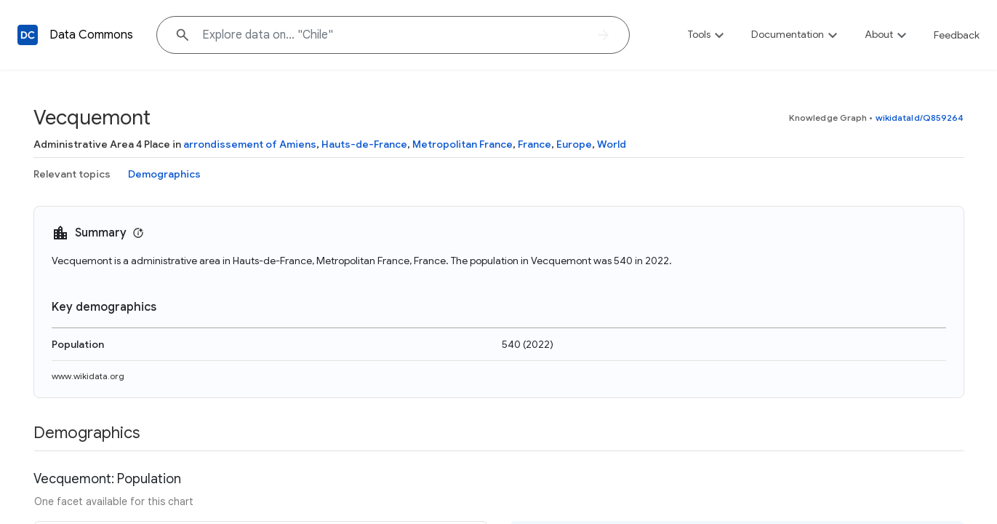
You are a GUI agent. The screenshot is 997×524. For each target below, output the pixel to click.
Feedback (957, 34)
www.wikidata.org (88, 375)
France (534, 144)
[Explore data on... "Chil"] (393, 35)
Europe (574, 144)
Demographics (164, 173)
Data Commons (91, 35)
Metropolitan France (462, 144)
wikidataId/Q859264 (920, 117)
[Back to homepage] (27, 35)
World (611, 144)
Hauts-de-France (364, 144)
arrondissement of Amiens (249, 144)
